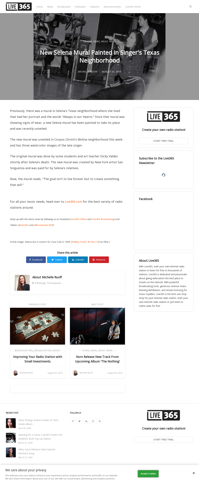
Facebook (36, 259)
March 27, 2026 (25, 457)
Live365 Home (133, 6)
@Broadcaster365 (43, 225)
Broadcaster (64, 6)
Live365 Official (79, 219)
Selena (87, 41)
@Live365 (24, 225)
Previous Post (37, 304)
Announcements (112, 6)
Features (94, 6)
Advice (56, 350)
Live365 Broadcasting (103, 219)
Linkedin (78, 259)
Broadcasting (24, 350)
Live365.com (73, 202)
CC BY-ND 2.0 (91, 241)
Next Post (97, 304)
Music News (108, 41)
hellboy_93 (77, 241)
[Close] (193, 473)
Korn (85, 350)
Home (39, 6)
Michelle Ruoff (52, 277)
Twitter (57, 259)
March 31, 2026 (25, 442)
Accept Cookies (148, 473)
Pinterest (99, 259)
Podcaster (80, 6)
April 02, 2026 (24, 428)
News (50, 6)
